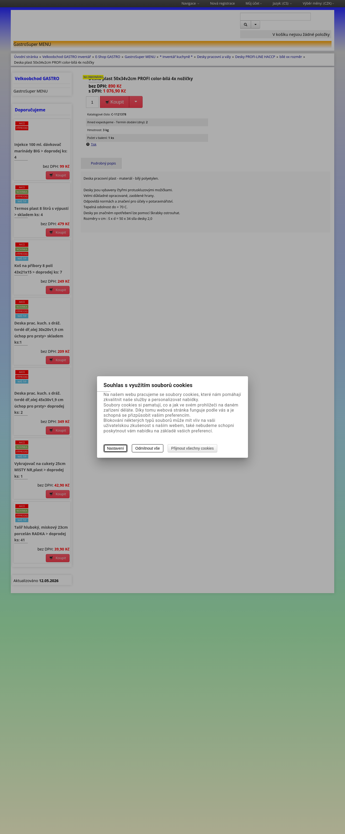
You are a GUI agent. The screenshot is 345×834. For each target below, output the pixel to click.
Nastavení (115, 448)
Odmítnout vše (147, 448)
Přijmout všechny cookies (192, 448)
